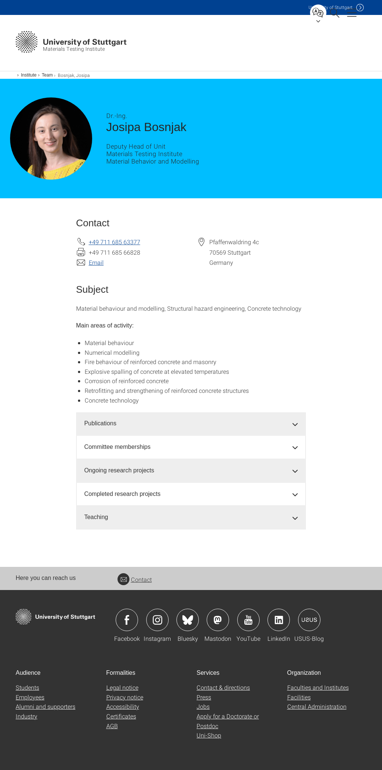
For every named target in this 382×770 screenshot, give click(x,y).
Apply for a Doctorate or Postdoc (228, 721)
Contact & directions (223, 687)
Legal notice (122, 687)
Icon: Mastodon (218, 620)
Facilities (299, 697)
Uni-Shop (209, 735)
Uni (331, 7)
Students (27, 687)
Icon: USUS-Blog (309, 620)
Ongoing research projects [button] (119, 470)
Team (47, 75)
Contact (135, 579)
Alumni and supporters (45, 706)
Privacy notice (124, 697)
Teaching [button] (96, 517)
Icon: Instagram (157, 620)
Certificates (121, 716)
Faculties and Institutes (318, 687)
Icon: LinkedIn (278, 620)
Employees (30, 697)
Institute (29, 75)
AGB (112, 726)
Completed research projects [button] (122, 494)
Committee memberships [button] (117, 447)
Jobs (203, 706)
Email (96, 262)
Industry (26, 716)
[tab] (191, 423)
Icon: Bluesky (187, 620)
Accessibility (122, 706)
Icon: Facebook (127, 620)
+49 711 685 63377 (114, 242)
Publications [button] (100, 423)
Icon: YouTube (248, 620)
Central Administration (317, 706)
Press (204, 697)
